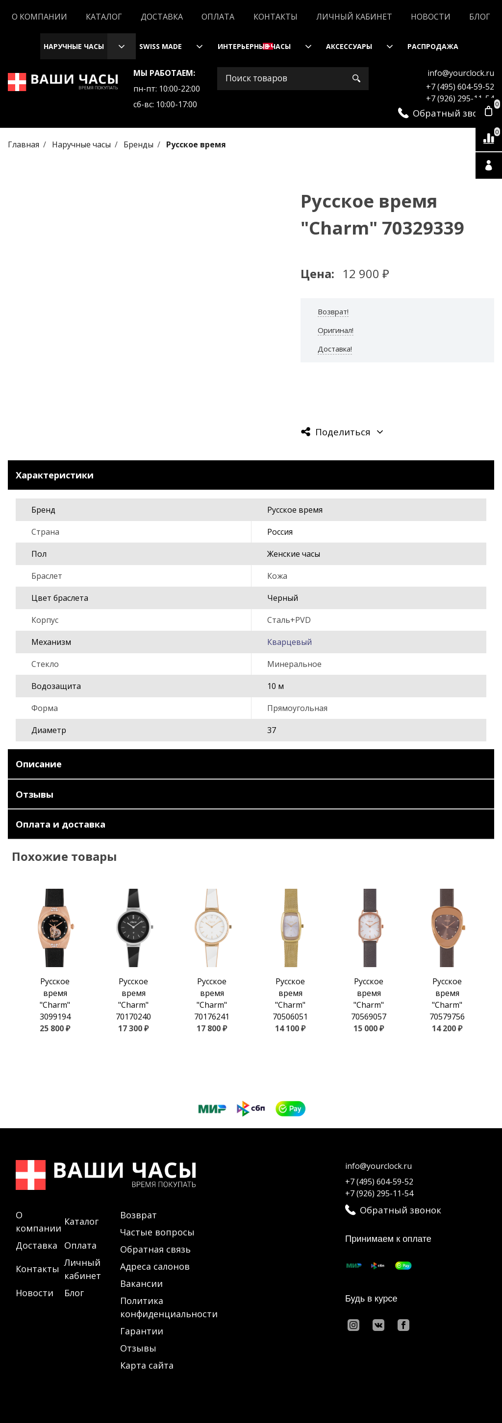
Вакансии (141, 1283)
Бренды (139, 144)
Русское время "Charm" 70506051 (290, 999)
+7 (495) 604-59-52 (460, 86)
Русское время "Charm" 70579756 (447, 999)
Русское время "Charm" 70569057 (368, 999)
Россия (280, 531)
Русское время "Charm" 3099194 (55, 999)
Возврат (138, 1215)
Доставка (162, 16)
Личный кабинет (354, 16)
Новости (431, 16)
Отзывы (138, 1348)
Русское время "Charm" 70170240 (133, 999)
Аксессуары (349, 46)
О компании (39, 16)
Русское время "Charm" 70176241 (211, 999)
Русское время (196, 144)
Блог (479, 16)
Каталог (104, 16)
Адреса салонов (155, 1266)
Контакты (275, 16)
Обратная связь (155, 1249)
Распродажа (432, 46)
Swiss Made (160, 46)
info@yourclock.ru (460, 73)
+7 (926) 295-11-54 (460, 98)
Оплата (217, 16)
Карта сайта (147, 1365)
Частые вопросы (157, 1232)
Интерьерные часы (254, 46)
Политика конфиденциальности (169, 1307)
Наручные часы (74, 46)
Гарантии (141, 1331)
